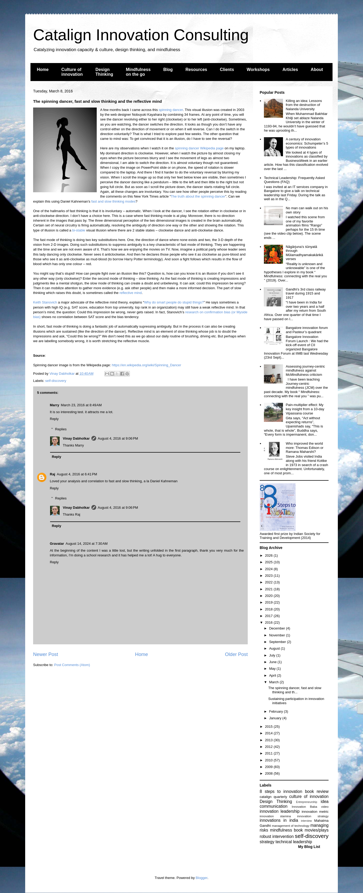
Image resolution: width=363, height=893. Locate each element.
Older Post (236, 654)
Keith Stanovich (45, 302)
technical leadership (294, 842)
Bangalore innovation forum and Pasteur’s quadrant (307, 330)
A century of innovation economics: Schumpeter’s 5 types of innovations (307, 143)
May (273, 669)
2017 (269, 616)
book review (317, 791)
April (273, 675)
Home (42, 69)
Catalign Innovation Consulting (141, 35)
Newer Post (45, 654)
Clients (227, 69)
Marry (54, 405)
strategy (267, 842)
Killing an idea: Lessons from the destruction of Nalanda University (304, 105)
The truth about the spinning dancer (198, 196)
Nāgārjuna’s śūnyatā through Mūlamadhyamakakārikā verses (304, 253)
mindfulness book (286, 830)
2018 (269, 609)
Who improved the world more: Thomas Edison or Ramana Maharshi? (304, 447)
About (317, 69)
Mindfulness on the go (138, 72)
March (274, 682)
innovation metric (315, 812)
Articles (290, 69)
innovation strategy (313, 816)
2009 (269, 767)
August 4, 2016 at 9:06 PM (118, 438)
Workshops (258, 69)
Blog (168, 69)
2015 (269, 727)
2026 (269, 555)
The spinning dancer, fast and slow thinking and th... (294, 690)
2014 (269, 733)
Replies (61, 429)
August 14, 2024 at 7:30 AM (86, 544)
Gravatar (57, 544)
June (273, 662)
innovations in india (279, 820)
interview (306, 820)
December (277, 628)
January (275, 718)
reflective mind (130, 293)
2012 (269, 747)
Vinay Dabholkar (76, 438)
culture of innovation (309, 796)
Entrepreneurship (306, 802)
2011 (269, 753)
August (275, 648)
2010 (269, 760)
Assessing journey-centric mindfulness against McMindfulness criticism (305, 370)
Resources (196, 69)
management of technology (290, 825)
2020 (269, 596)
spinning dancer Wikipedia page (199, 148)
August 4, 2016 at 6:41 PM (77, 474)
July (272, 655)
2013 (269, 740)
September (278, 642)
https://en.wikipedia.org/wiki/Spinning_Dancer (146, 365)
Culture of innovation (72, 72)
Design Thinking (104, 72)
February (276, 711)
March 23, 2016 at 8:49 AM (81, 405)
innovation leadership (280, 811)
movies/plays (317, 830)
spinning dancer (171, 110)
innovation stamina (275, 816)
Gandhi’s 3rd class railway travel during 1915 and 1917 (306, 293)
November (277, 635)
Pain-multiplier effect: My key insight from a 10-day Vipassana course (305, 409)
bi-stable (78, 230)
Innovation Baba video (310, 806)
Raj (52, 474)
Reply (54, 419)
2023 (269, 576)
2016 (269, 622)
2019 (269, 602)
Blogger (201, 878)
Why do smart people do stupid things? (174, 302)
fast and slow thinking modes (113, 201)
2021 (269, 589)
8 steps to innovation (281, 791)
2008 (269, 773)
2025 (269, 562)
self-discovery (55, 381)
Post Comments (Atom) (72, 665)
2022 (269, 582)
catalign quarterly (273, 797)
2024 (269, 569)
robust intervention (277, 836)
